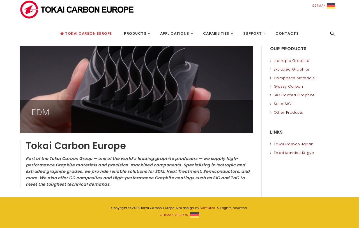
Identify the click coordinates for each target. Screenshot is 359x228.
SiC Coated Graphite (294, 95)
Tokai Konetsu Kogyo (294, 152)
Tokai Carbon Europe (21, 33)
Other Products (288, 112)
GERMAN (323, 5)
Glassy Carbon (288, 86)
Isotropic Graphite (292, 60)
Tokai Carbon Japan (294, 144)
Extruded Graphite (292, 69)
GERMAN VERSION (179, 215)
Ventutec (207, 208)
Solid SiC (282, 103)
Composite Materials (294, 78)
